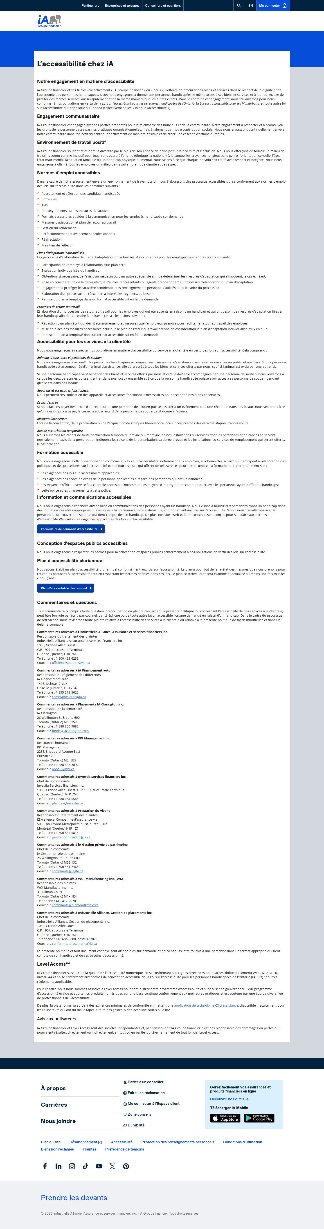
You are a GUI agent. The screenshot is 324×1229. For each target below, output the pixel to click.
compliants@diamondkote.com (75, 905)
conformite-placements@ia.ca (74, 943)
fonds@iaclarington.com (70, 731)
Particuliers (90, 5)
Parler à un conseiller (143, 1082)
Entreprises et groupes (122, 5)
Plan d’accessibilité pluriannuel (64, 588)
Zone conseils (137, 1114)
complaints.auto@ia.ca (69, 697)
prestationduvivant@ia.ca (71, 837)
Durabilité (133, 1125)
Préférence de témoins (124, 1149)
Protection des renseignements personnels (178, 1142)
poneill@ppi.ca (63, 769)
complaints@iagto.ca (67, 871)
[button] (239, 5)
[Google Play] (259, 1119)
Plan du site (51, 1142)
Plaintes (89, 1149)
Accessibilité (122, 1142)
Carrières (54, 1104)
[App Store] (225, 1119)
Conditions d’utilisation (242, 1142)
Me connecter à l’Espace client (151, 1103)
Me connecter (273, 5)
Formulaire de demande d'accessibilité (69, 529)
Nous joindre (58, 1121)
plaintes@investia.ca (67, 803)
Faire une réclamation (144, 1093)
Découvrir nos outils (229, 1099)
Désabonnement (83, 1142)
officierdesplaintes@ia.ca (71, 662)
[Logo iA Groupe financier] (49, 22)
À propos (53, 1088)
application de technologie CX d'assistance (206, 1005)
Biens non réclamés (57, 1149)
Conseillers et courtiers (163, 5)
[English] (250, 5)
